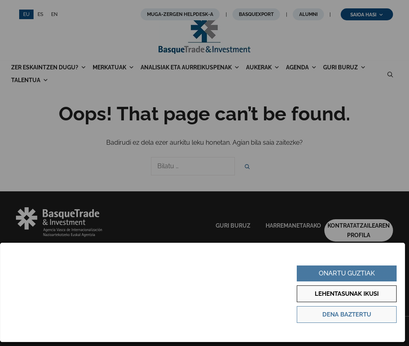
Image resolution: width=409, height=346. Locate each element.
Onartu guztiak (347, 273)
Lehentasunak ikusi (347, 293)
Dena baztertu (346, 314)
